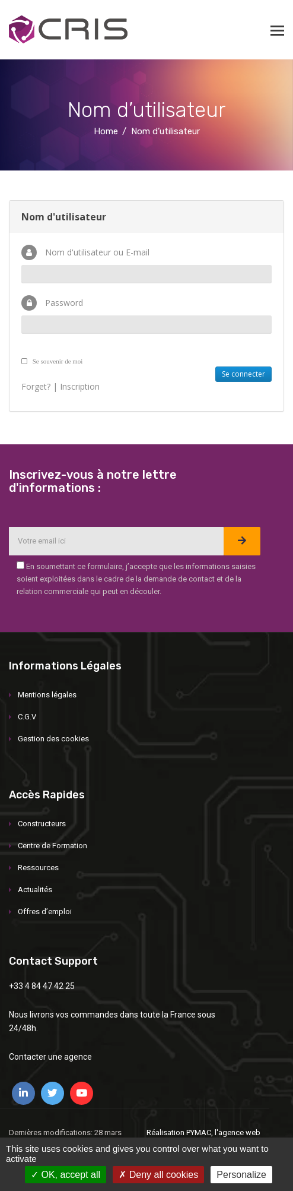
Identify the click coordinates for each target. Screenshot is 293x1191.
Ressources (38, 867)
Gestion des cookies (53, 738)
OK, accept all (65, 1175)
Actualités (35, 889)
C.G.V (27, 716)
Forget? (35, 386)
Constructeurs (42, 823)
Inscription (80, 386)
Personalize (241, 1175)
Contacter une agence (50, 1057)
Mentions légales (47, 694)
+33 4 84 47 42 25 (42, 986)
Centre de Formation (52, 845)
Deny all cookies (158, 1175)
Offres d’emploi (45, 911)
